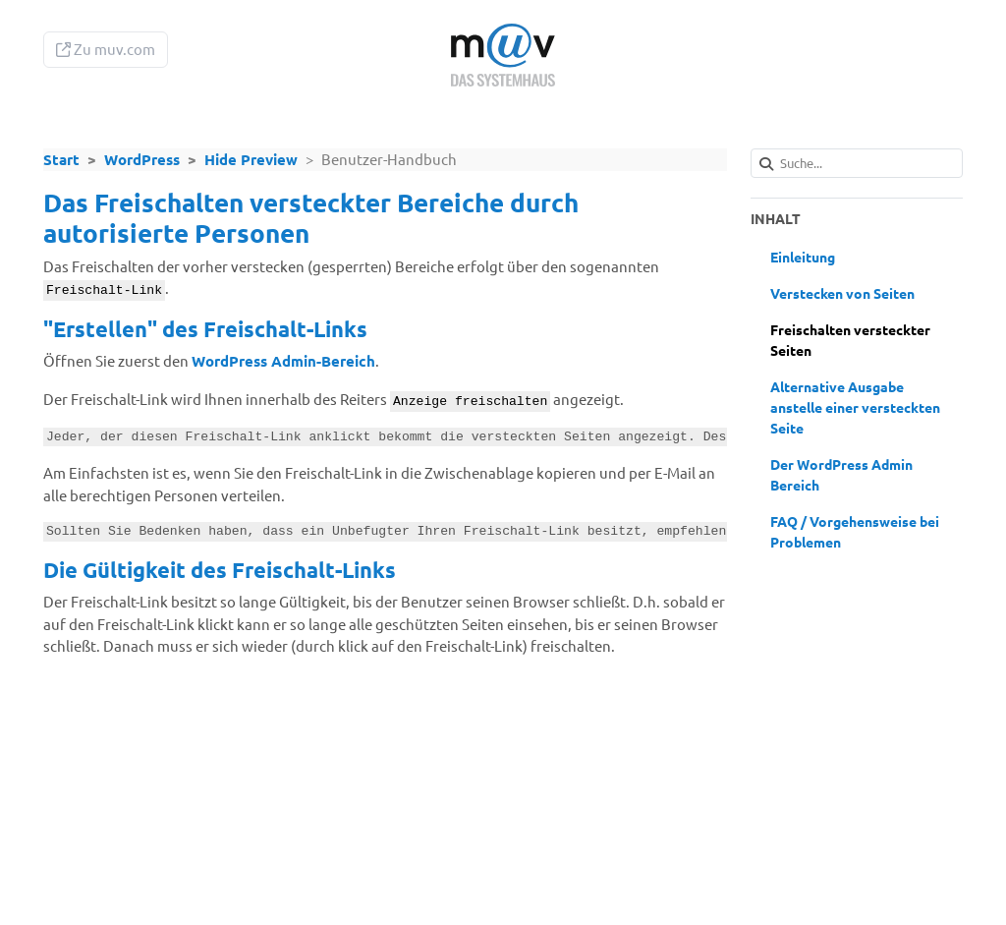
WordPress (142, 159)
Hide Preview (251, 159)
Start (61, 159)
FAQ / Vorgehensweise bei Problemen (854, 531)
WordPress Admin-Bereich (283, 361)
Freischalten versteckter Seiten (850, 339)
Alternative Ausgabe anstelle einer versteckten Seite (855, 406)
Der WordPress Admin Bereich (841, 474)
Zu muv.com (105, 48)
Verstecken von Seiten (842, 293)
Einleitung (802, 256)
